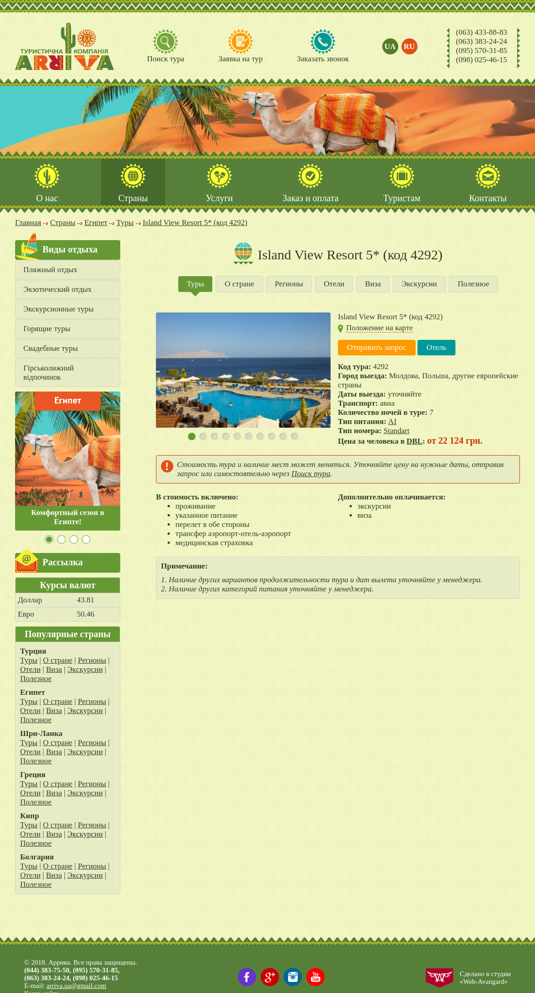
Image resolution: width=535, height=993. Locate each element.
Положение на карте (379, 327)
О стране (57, 660)
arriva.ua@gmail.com (76, 985)
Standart (397, 430)
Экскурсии (84, 669)
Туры (28, 660)
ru (409, 46)
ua (390, 46)
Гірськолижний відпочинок (48, 372)
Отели (30, 669)
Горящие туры (46, 328)
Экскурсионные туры (58, 309)
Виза (54, 669)
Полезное (36, 678)
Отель (437, 347)
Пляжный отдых (50, 269)
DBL (415, 441)
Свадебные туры (50, 348)
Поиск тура (310, 473)
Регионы (92, 660)
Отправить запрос (377, 347)
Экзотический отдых (57, 289)
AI (392, 421)
